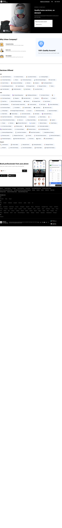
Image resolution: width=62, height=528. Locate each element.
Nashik (44, 210)
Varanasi (37, 212)
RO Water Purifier (3, 191)
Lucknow (12, 210)
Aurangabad (22, 206)
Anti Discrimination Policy (46, 188)
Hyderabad (29, 208)
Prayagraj (52, 210)
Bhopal (32, 206)
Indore (34, 208)
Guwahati (20, 208)
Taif (32, 202)
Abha (1, 202)
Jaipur (43, 208)
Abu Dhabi (1, 198)
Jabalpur (38, 208)
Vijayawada (43, 212)
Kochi (1, 210)
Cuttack (1, 208)
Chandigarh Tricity (45, 206)
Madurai (22, 210)
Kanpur (53, 208)
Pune (56, 210)
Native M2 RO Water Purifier (23, 191)
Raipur (1, 212)
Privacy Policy (28, 188)
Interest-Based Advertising (36, 188)
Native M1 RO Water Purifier (12, 191)
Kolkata (5, 210)
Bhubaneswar (37, 206)
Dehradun (6, 208)
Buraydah (15, 202)
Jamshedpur (48, 208)
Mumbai (31, 210)
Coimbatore (56, 206)
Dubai (6, 198)
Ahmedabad (5, 206)
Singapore (1, 216)
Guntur (16, 208)
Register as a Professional (45, 1)
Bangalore (27, 206)
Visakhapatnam (49, 212)
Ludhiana (17, 210)
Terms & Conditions (20, 188)
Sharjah (10, 198)
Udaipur (28, 212)
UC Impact (14, 188)
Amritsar (16, 206)
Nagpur (39, 210)
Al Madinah (10, 202)
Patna (48, 210)
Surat (15, 212)
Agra (1, 206)
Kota (9, 210)
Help (52, 1)
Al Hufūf (4, 202)
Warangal (55, 212)
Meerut (26, 210)
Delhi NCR (11, 208)
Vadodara (32, 212)
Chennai (51, 206)
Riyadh (29, 202)
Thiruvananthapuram (21, 212)
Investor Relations (8, 188)
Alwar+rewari (11, 206)
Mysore (35, 210)
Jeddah (25, 202)
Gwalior (25, 208)
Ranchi (11, 212)
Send (24, 170)
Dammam (20, 202)
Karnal (57, 208)
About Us (1, 188)
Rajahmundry (6, 212)
